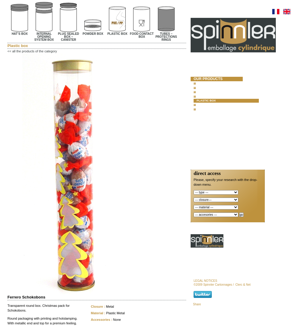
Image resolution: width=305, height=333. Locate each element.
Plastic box (206, 100)
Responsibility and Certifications (212, 137)
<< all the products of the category (32, 51)
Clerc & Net (242, 284)
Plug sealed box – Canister (219, 91)
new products (208, 119)
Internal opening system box (220, 87)
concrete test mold (214, 114)
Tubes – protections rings (218, 109)
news (199, 130)
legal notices (205, 280)
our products (208, 79)
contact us (205, 145)
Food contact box (211, 105)
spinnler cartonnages (207, 71)
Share (197, 304)
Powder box (206, 96)
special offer (208, 125)
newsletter (206, 150)
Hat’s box (204, 83)
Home (199, 64)
